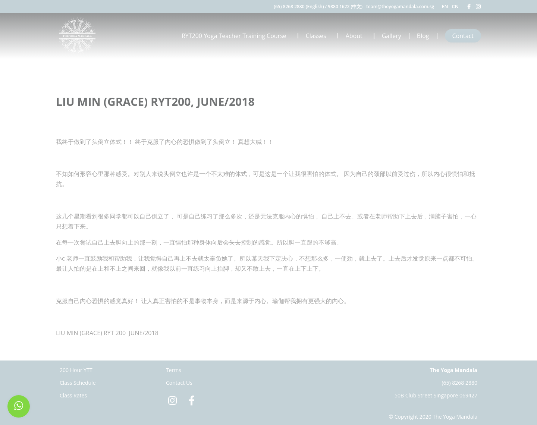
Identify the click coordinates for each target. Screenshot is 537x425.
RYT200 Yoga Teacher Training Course (236, 36)
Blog (423, 36)
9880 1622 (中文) (345, 6)
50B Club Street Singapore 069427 (436, 395)
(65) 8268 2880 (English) (299, 6)
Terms (173, 370)
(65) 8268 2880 (459, 382)
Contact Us (179, 382)
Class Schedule (78, 382)
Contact (463, 36)
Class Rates (73, 395)
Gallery (391, 36)
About (356, 36)
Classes (318, 36)
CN (455, 6)
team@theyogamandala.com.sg (400, 6)
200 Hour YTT (76, 370)
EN (445, 6)
